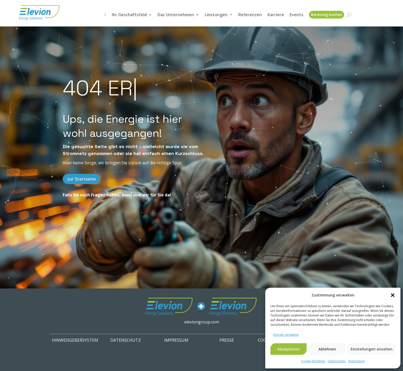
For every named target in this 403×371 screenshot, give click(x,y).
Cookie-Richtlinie (313, 361)
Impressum (356, 361)
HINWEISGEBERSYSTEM (75, 340)
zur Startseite (81, 179)
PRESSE (226, 340)
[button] (392, 295)
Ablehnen (327, 348)
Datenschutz (337, 361)
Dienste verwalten (286, 334)
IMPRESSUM (176, 340)
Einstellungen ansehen (371, 348)
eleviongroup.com (201, 322)
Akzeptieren (288, 348)
